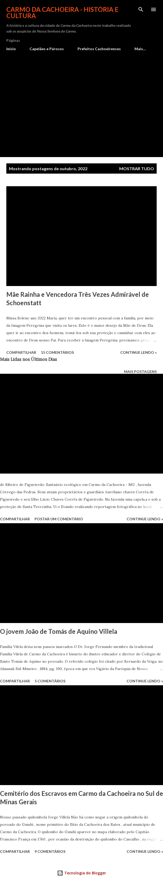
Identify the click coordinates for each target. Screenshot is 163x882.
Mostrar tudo (136, 168)
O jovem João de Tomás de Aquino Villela (58, 631)
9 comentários (50, 851)
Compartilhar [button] (21, 352)
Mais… (140, 48)
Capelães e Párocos (47, 48)
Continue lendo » (138, 352)
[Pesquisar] (141, 9)
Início (11, 48)
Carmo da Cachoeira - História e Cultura (62, 12)
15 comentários (57, 352)
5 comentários (50, 681)
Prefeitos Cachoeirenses (99, 48)
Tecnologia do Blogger (81, 872)
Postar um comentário (59, 519)
